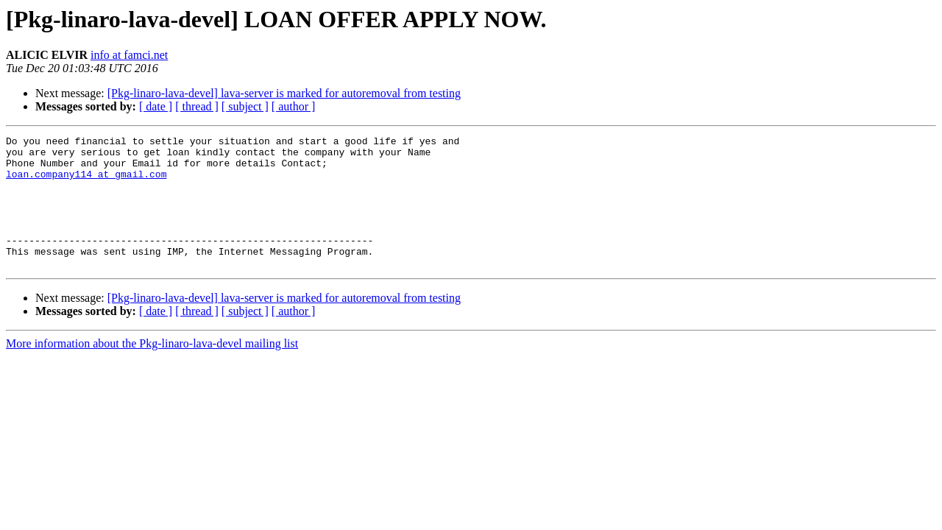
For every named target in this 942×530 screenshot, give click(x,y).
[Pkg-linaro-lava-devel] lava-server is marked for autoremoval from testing (284, 93)
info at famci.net (129, 55)
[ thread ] (197, 106)
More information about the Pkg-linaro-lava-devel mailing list (152, 370)
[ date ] (155, 106)
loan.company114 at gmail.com (86, 182)
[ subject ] (245, 106)
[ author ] (294, 106)
